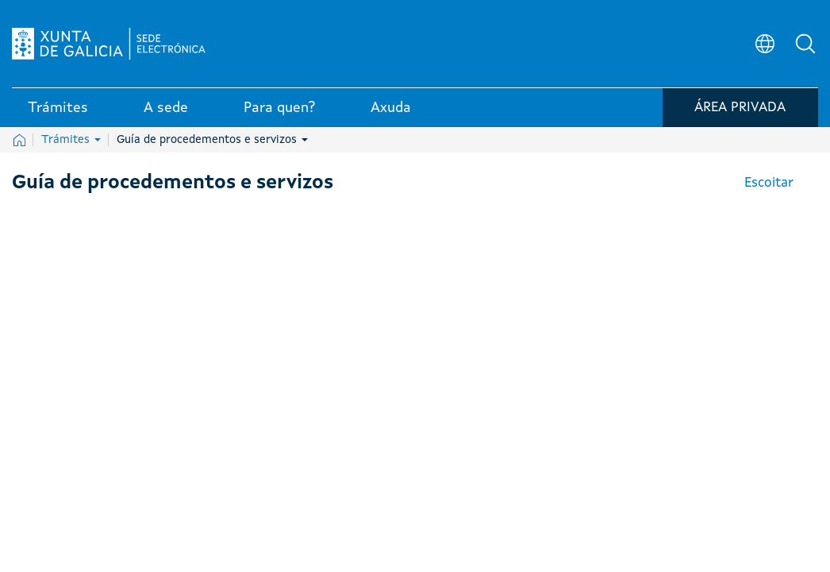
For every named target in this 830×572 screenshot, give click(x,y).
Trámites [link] (58, 110)
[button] (806, 44)
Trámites (71, 139)
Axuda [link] (391, 110)
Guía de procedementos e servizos (212, 139)
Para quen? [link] (279, 110)
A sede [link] (166, 110)
